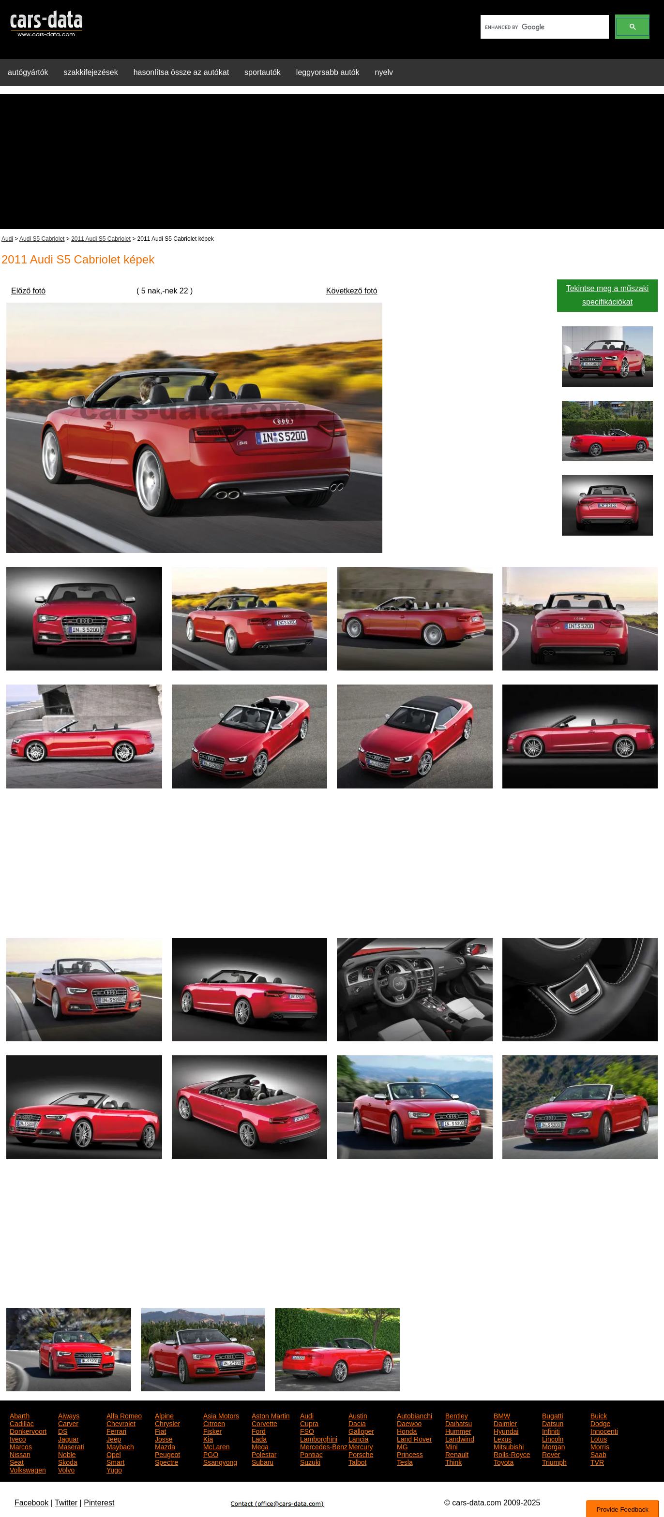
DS (62, 1430)
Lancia (358, 1438)
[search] (544, 27)
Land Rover (414, 1438)
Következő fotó (351, 291)
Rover (551, 1454)
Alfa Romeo (124, 1415)
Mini (451, 1446)
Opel (113, 1454)
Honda (407, 1430)
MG (402, 1446)
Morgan (553, 1446)
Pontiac (311, 1454)
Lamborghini (318, 1438)
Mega (260, 1446)
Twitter (66, 1503)
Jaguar (68, 1438)
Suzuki (310, 1461)
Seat (17, 1461)
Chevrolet (121, 1423)
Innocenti (604, 1430)
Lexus (503, 1438)
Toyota (503, 1461)
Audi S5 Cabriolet (41, 238)
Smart (115, 1461)
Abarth (20, 1415)
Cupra (309, 1423)
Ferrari (116, 1430)
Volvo (66, 1469)
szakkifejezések (91, 72)
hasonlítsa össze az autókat (181, 72)
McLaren (216, 1446)
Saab (598, 1454)
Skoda (67, 1461)
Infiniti (551, 1430)
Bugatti (552, 1415)
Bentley (456, 1415)
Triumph (554, 1461)
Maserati (71, 1446)
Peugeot (167, 1454)
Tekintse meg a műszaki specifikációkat (607, 295)
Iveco (18, 1438)
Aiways (68, 1415)
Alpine (164, 1415)
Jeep (113, 1438)
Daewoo (409, 1423)
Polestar (264, 1454)
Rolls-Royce (512, 1454)
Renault (456, 1454)
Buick (598, 1415)
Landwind (459, 1438)
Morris (599, 1446)
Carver (68, 1423)
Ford (259, 1430)
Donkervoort (28, 1430)
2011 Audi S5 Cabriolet (101, 238)
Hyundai (506, 1430)
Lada (259, 1438)
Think (453, 1461)
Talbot (357, 1461)
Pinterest (99, 1503)
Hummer (458, 1430)
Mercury (360, 1446)
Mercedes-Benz (323, 1446)
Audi (7, 238)
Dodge (600, 1423)
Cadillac (22, 1423)
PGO (210, 1454)
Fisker (212, 1430)
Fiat (160, 1430)
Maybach (120, 1446)
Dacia (357, 1423)
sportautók (262, 72)
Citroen (214, 1423)
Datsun (552, 1423)
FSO (307, 1430)
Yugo (114, 1469)
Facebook (31, 1503)
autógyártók (28, 72)
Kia (208, 1438)
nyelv (384, 72)
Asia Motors (221, 1415)
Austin (357, 1415)
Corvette (264, 1423)
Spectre (166, 1461)
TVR (597, 1461)
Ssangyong (220, 1461)
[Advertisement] (332, 161)
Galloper (361, 1430)
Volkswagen (28, 1469)
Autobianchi (414, 1415)
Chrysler (167, 1423)
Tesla (405, 1461)
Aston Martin (271, 1415)
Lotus (598, 1438)
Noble (67, 1454)
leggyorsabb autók (328, 72)
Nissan (20, 1454)
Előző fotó (28, 291)
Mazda (165, 1446)
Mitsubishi (509, 1446)
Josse (164, 1438)
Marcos (21, 1446)
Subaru (262, 1461)
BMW (502, 1415)
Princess (410, 1454)
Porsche (360, 1454)
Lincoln (552, 1438)
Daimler (505, 1423)
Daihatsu (458, 1423)
